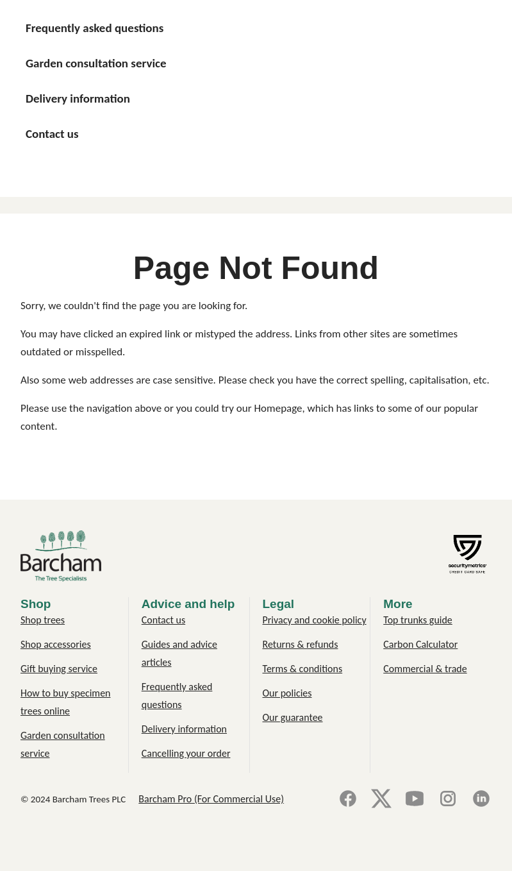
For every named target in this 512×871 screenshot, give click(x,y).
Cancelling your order (186, 753)
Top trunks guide (417, 620)
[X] (381, 799)
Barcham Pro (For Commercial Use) (211, 799)
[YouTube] (414, 799)
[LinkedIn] (481, 799)
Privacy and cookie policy (315, 620)
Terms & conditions (303, 669)
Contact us (163, 620)
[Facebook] (348, 799)
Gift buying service (59, 669)
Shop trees (43, 620)
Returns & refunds (300, 644)
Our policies (287, 693)
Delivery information (184, 729)
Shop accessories (56, 644)
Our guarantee (293, 717)
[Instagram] (448, 799)
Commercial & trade (425, 669)
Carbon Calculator (420, 644)
